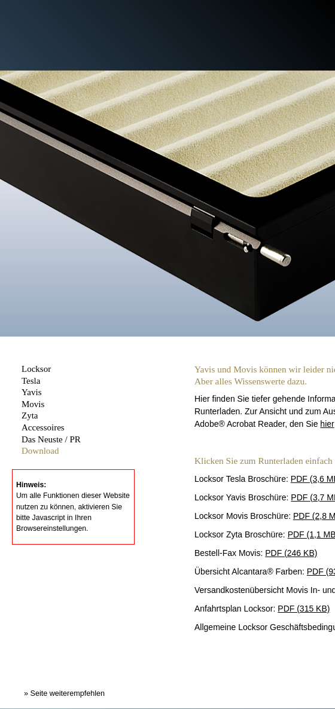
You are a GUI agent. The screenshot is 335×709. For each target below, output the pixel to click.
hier (327, 424)
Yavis (32, 392)
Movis (33, 404)
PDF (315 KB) (304, 608)
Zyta (30, 415)
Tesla (31, 381)
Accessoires (43, 427)
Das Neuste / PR (51, 439)
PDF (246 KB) (291, 553)
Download (40, 451)
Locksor (36, 369)
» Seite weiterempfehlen (64, 693)
